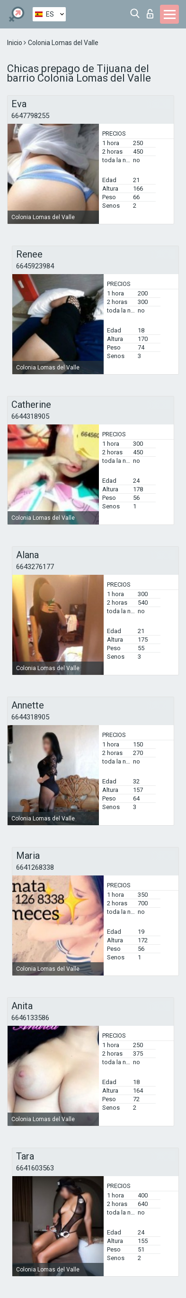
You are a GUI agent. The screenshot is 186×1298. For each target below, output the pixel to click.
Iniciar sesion (150, 14)
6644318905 (30, 416)
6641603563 (35, 1168)
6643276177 (35, 566)
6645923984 (35, 266)
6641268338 (35, 867)
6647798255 (30, 115)
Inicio (15, 42)
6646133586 (30, 1017)
